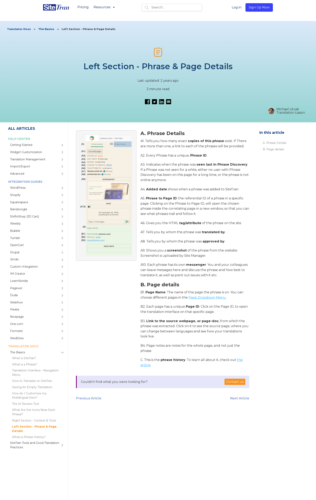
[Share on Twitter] (154, 101)
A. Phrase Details (274, 143)
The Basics (46, 29)
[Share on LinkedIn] (161, 101)
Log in (236, 7)
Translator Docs (19, 29)
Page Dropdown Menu (207, 297)
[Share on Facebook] (147, 101)
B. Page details (273, 149)
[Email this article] (168, 101)
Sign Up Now (259, 7)
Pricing (83, 7)
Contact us (235, 382)
